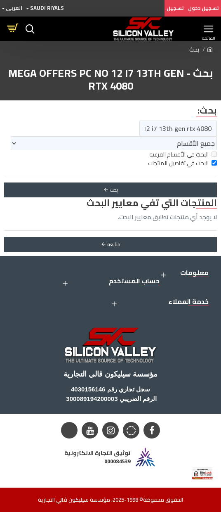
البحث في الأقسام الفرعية (183, 154)
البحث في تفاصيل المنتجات (182, 163)
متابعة (113, 244)
